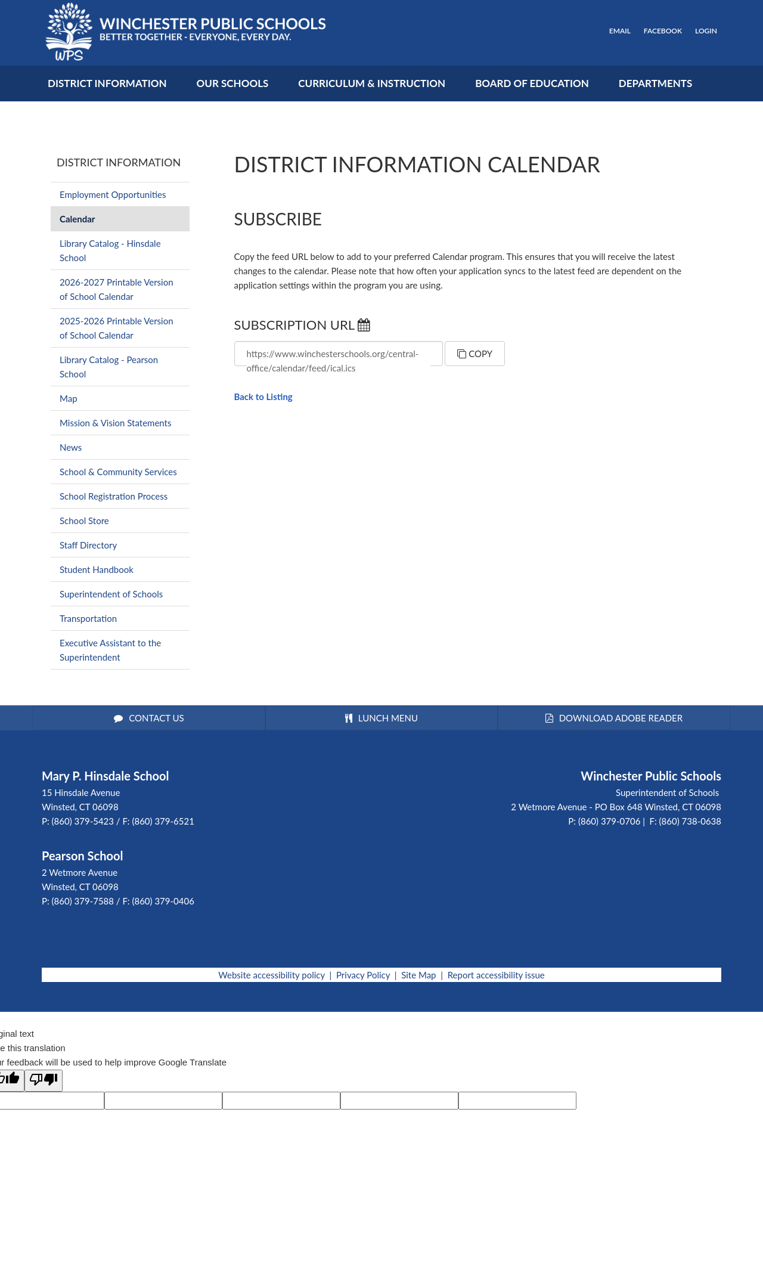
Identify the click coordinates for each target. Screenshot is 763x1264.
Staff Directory (88, 545)
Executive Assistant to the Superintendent (110, 649)
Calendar (77, 218)
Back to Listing (263, 396)
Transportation (88, 618)
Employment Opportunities (113, 194)
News (71, 447)
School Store (84, 520)
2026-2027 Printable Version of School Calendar (116, 289)
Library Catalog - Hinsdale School (110, 250)
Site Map (418, 974)
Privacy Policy (363, 974)
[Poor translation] (43, 1081)
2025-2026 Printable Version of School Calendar (116, 327)
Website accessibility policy (271, 974)
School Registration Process (114, 496)
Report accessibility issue (496, 974)
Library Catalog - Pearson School (109, 366)
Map (68, 398)
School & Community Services (118, 471)
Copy (474, 353)
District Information (119, 162)
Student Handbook (97, 569)
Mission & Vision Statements (115, 422)
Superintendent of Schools (111, 593)
